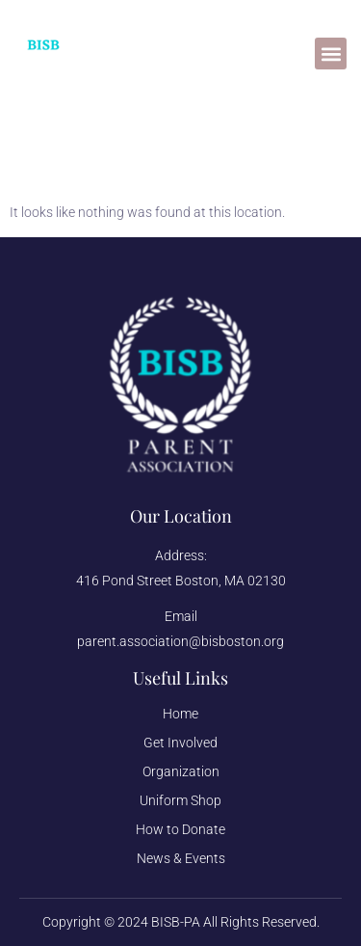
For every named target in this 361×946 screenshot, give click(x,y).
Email (181, 616)
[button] (331, 53)
